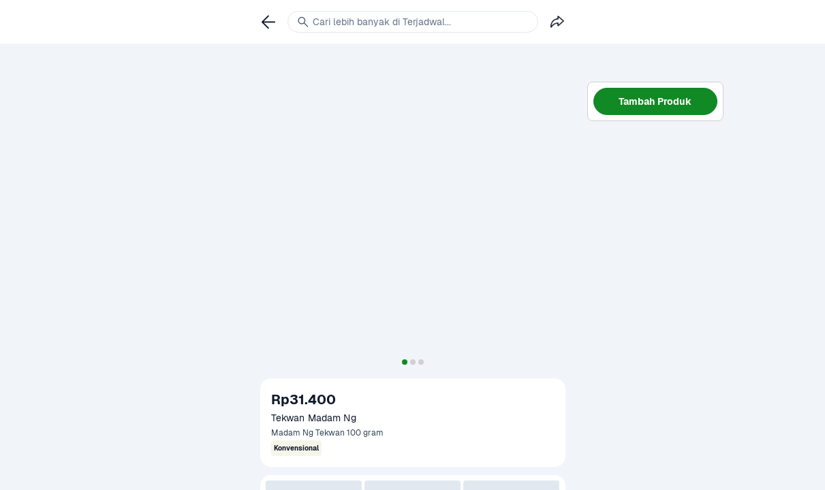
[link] (268, 22)
